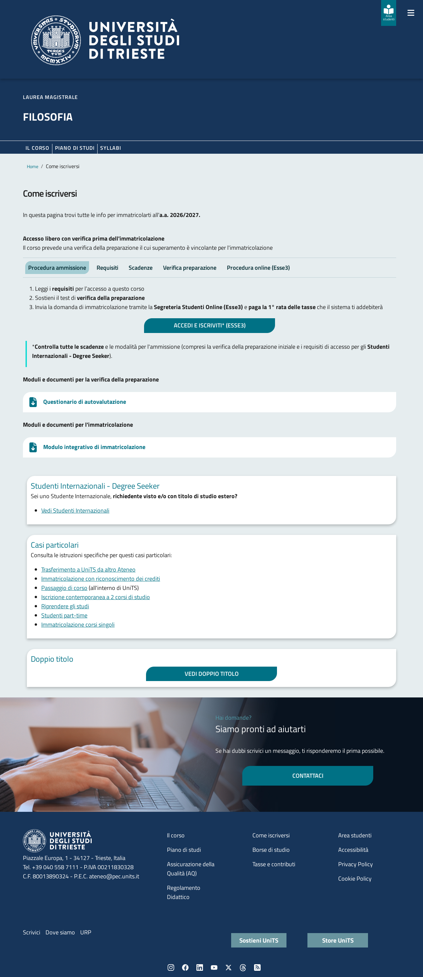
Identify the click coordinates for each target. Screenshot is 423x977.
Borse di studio (271, 849)
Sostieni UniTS (258, 940)
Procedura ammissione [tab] (57, 267)
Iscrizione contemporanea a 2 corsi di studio (95, 597)
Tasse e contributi (273, 864)
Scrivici (31, 932)
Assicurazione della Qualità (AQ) (190, 869)
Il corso (37, 148)
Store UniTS (338, 940)
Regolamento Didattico (183, 892)
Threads (243, 967)
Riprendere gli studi (65, 606)
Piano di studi (184, 849)
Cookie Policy (355, 878)
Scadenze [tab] (141, 267)
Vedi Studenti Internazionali (75, 510)
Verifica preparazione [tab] (189, 267)
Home (32, 166)
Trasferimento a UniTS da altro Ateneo (88, 569)
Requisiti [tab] (107, 267)
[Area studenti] (388, 13)
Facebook (185, 967)
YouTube (214, 967)
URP (85, 932)
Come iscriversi (271, 835)
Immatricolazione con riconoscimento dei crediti (100, 578)
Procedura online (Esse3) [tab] (258, 267)
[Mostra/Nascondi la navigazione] (411, 13)
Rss (257, 967)
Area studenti (355, 835)
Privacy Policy (355, 864)
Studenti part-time (64, 615)
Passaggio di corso (64, 587)
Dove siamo (60, 932)
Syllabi (110, 148)
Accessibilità (353, 849)
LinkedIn (199, 967)
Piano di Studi (75, 148)
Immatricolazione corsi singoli (78, 624)
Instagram (170, 967)
